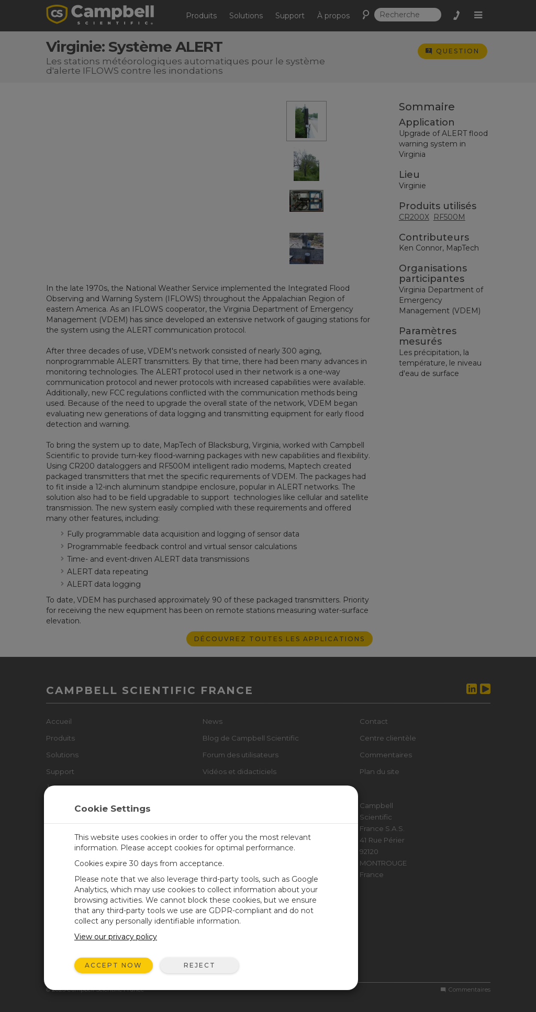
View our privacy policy (115, 936)
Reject (200, 965)
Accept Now (113, 965)
